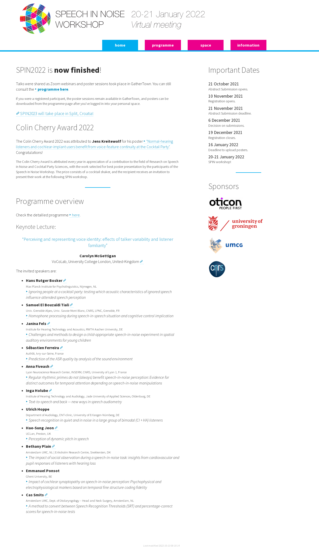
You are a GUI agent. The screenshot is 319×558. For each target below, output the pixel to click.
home (120, 45)
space (205, 45)
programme (163, 45)
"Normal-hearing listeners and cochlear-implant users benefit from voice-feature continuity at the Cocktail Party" (94, 144)
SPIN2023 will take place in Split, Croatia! (56, 113)
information (248, 45)
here (76, 214)
